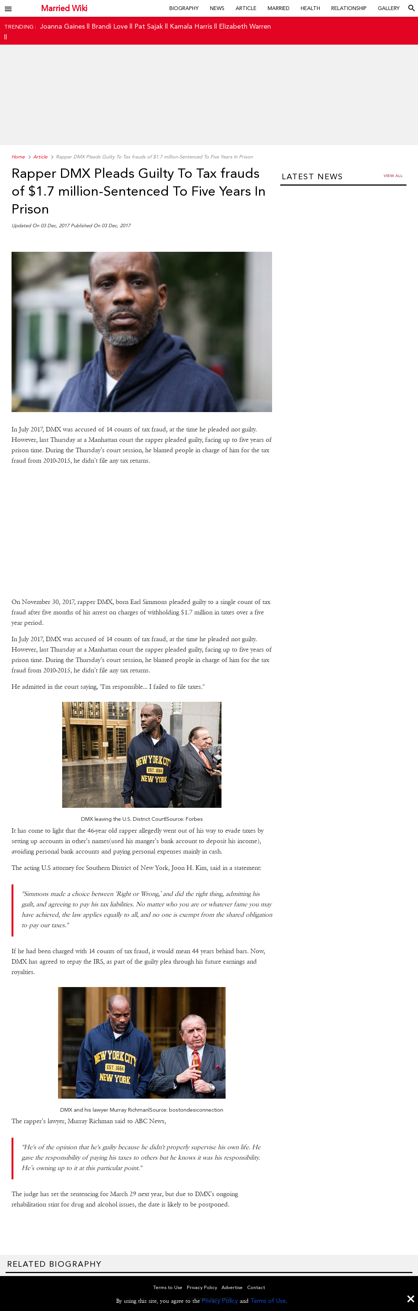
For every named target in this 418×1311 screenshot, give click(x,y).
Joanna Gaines (62, 26)
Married (279, 8)
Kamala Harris (191, 26)
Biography (184, 8)
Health (310, 8)
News (217, 8)
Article (246, 8)
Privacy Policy (220, 1300)
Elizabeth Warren (245, 26)
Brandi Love (110, 26)
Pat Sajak (148, 26)
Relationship (349, 8)
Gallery (389, 8)
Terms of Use (268, 1300)
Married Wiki (64, 8)
